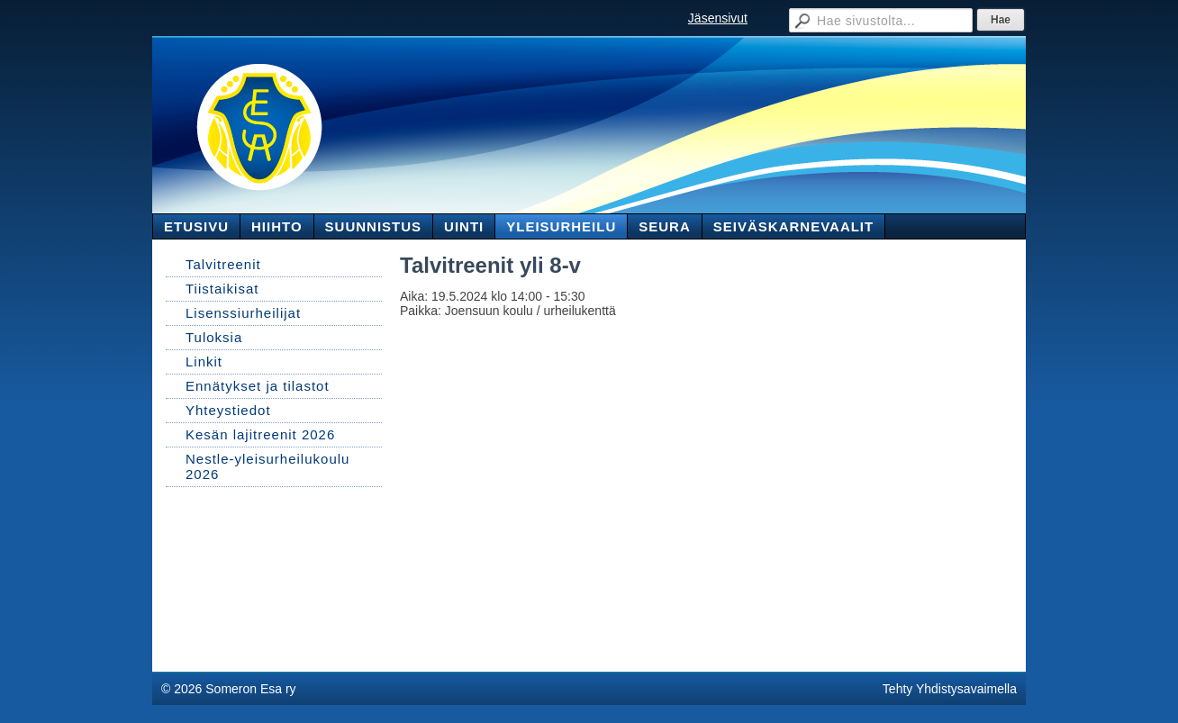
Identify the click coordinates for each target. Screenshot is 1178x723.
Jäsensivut (718, 18)
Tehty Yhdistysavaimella (950, 689)
